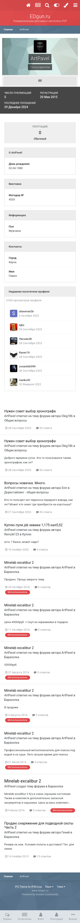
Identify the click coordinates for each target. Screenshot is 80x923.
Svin (64, 488)
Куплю (26, 534)
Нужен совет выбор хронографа (30, 411)
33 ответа (44, 428)
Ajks (21, 325)
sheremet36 (26, 311)
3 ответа (40, 549)
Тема (61, 886)
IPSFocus (36, 886)
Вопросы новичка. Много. (25, 483)
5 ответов (43, 587)
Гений (66, 832)
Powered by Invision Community (40, 894)
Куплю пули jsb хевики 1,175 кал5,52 (33, 525)
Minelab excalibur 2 (19, 563)
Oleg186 (67, 416)
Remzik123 (11, 534)
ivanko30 (24, 380)
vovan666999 (27, 366)
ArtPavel (10, 416)
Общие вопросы (15, 420)
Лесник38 (25, 339)
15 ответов (42, 856)
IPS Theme (21, 886)
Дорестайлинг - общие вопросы (26, 492)
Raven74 (24, 352)
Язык (49, 886)
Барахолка (11, 572)
